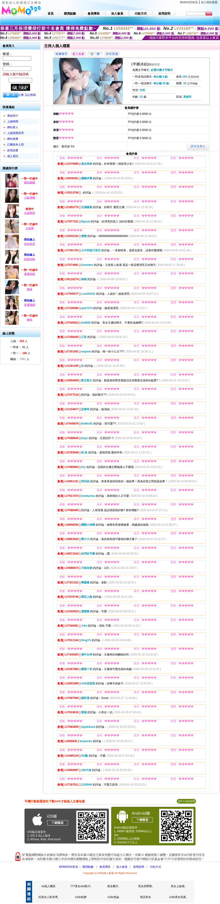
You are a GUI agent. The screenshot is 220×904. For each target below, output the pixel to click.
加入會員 (121, 866)
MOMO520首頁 (68, 866)
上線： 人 (19, 341)
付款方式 (155, 866)
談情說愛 (12, 150)
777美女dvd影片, (80, 886)
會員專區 (104, 866)
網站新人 (12, 127)
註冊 (21, 95)
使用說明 (138, 866)
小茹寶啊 (29, 197)
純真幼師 (29, 259)
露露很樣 (29, 274)
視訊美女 (145, 897)
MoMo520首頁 (189, 2)
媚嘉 (29, 289)
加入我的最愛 (209, 2)
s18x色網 (80, 897)
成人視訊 (12, 156)
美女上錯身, (178, 886)
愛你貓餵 (29, 182)
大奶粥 (29, 228)
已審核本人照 (15, 144)
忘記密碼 (30, 95)
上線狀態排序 (15, 133)
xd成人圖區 (48, 886)
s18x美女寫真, (178, 897)
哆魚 (29, 319)
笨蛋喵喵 (29, 304)
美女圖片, (113, 886)
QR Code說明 (186, 801)
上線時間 (12, 121)
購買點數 (88, 866)
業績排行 (12, 115)
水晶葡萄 (29, 213)
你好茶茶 (29, 244)
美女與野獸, (145, 886)
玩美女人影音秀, (48, 897)
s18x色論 (113, 897)
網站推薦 (12, 138)
